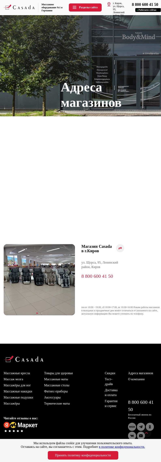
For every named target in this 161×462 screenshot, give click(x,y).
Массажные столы (56, 385)
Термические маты (57, 403)
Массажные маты (56, 379)
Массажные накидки (18, 391)
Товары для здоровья (58, 373)
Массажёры (12, 403)
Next (78, 280)
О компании (136, 379)
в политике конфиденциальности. (122, 446)
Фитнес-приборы (56, 391)
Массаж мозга (13, 379)
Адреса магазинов (140, 373)
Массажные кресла (17, 373)
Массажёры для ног (17, 385)
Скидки (110, 373)
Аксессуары (52, 397)
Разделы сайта (85, 7)
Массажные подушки (18, 397)
